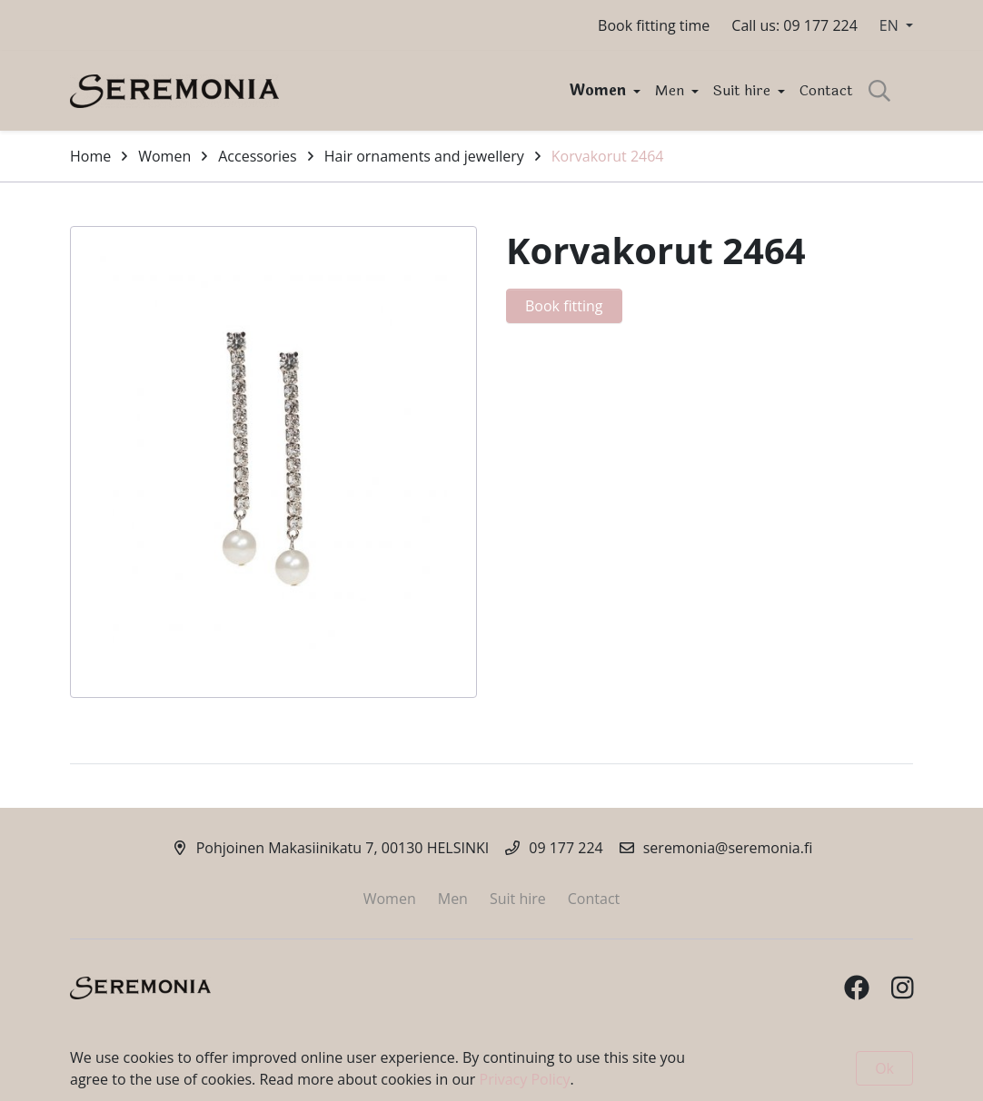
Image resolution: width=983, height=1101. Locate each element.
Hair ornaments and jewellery (424, 156)
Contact (826, 90)
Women (600, 90)
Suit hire (743, 90)
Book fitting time (654, 25)
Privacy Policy (525, 1079)
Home (90, 156)
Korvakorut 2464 (607, 156)
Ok (884, 1068)
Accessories (257, 156)
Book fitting (564, 306)
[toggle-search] (879, 91)
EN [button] (890, 25)
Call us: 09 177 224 (794, 25)
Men (671, 90)
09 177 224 (566, 848)
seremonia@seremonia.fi (728, 848)
